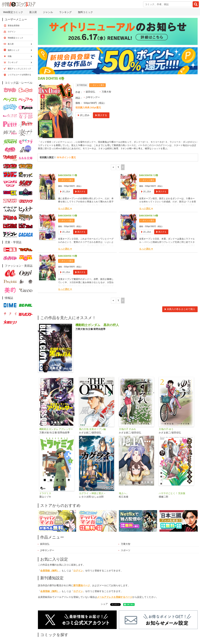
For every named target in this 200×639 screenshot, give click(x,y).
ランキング (61, 623)
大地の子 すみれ (127, 401)
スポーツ (125, 522)
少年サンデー (93, 69)
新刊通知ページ (81, 557)
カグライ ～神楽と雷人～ (92, 465)
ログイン (78, 542)
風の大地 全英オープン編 (92, 401)
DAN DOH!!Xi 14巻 (148, 187)
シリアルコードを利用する (19, 46)
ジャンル (89, 623)
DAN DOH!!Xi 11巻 (67, 147)
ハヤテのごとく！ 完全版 (172, 465)
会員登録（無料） (49, 542)
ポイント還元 (98, 57)
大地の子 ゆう (166, 401)
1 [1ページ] (118, 139)
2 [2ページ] (122, 139)
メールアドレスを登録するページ (114, 569)
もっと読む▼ (65, 180)
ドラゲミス (45, 465)
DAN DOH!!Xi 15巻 (67, 228)
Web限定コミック (15, 9)
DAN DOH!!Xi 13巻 (67, 187)
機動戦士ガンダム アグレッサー (56, 401)
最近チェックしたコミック (125, 623)
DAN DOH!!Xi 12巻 (148, 147)
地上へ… (123, 465)
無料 (102, 623)
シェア (104, 576)
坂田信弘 (90, 63)
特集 (75, 623)
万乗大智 (106, 63)
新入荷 (45, 623)
